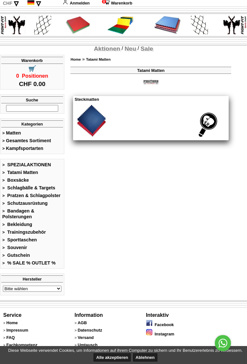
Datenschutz (90, 330)
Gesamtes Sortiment (26, 140)
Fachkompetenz (22, 344)
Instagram (160, 334)
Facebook (160, 324)
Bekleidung (17, 224)
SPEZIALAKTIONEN (26, 164)
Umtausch (87, 344)
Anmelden (76, 3)
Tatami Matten (20, 172)
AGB (82, 322)
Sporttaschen (19, 239)
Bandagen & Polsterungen (18, 213)
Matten (11, 132)
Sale (147, 48)
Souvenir (14, 247)
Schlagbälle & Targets (28, 187)
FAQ (10, 337)
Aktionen (107, 48)
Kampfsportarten (22, 148)
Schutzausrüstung (25, 203)
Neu (130, 48)
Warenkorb (117, 3)
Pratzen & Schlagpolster (31, 195)
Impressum (17, 330)
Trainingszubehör (24, 232)
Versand (86, 337)
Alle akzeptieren (112, 357)
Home (75, 59)
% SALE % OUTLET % (29, 262)
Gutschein (16, 255)
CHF (8, 3)
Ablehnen (145, 357)
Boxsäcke (15, 180)
